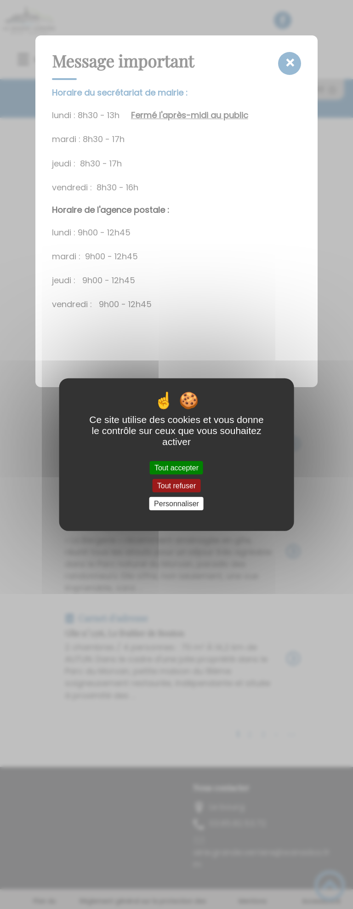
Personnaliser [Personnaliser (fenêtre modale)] (176, 504)
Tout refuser (176, 485)
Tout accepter (176, 467)
